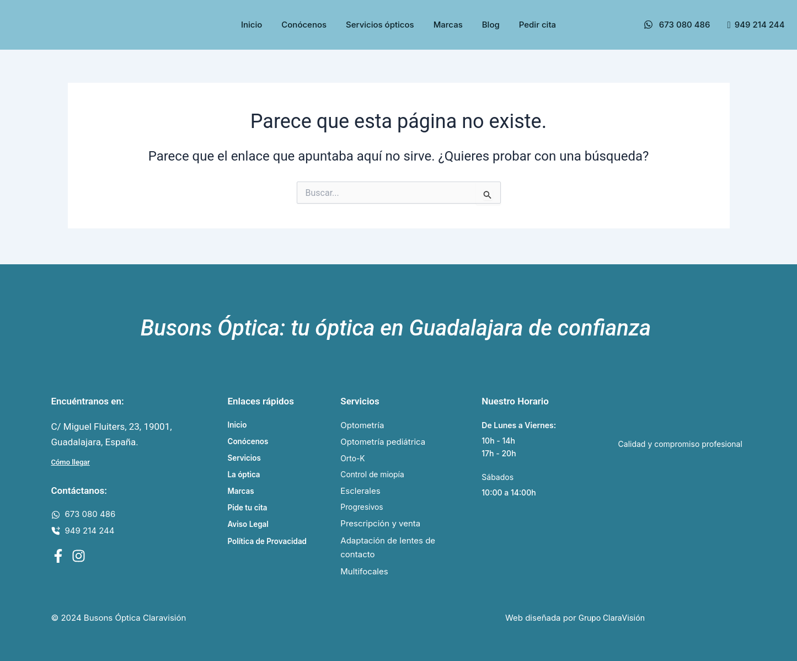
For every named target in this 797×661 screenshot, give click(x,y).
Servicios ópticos (380, 24)
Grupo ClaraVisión (612, 618)
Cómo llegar (70, 459)
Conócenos (304, 24)
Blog (491, 24)
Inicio (251, 24)
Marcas (448, 24)
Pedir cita (537, 24)
